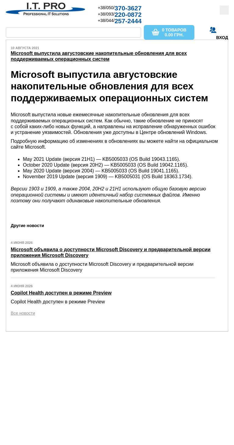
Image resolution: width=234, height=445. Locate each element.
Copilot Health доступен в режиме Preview (61, 292)
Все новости (23, 313)
